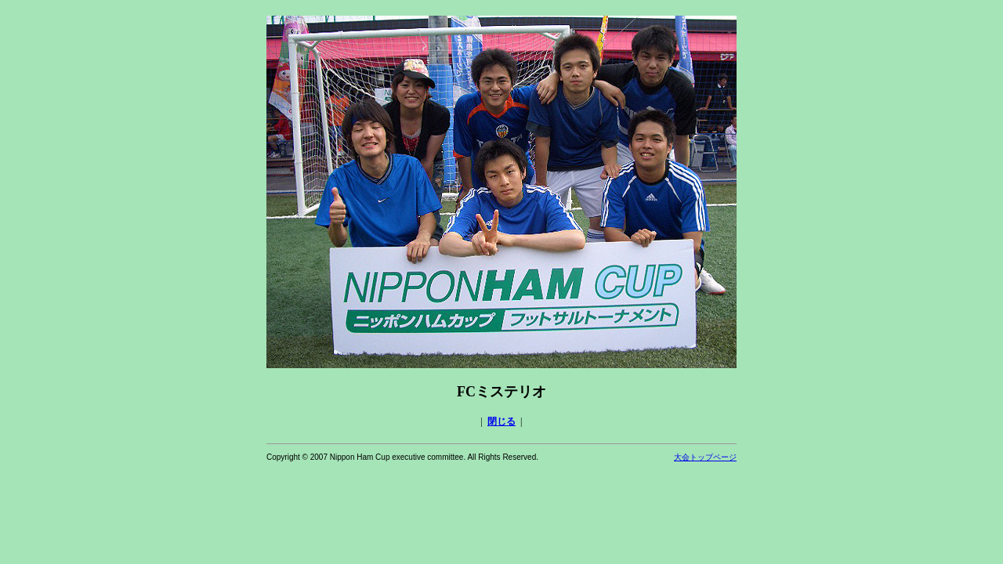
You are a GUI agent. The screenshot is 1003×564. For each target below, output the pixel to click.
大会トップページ (705, 457)
